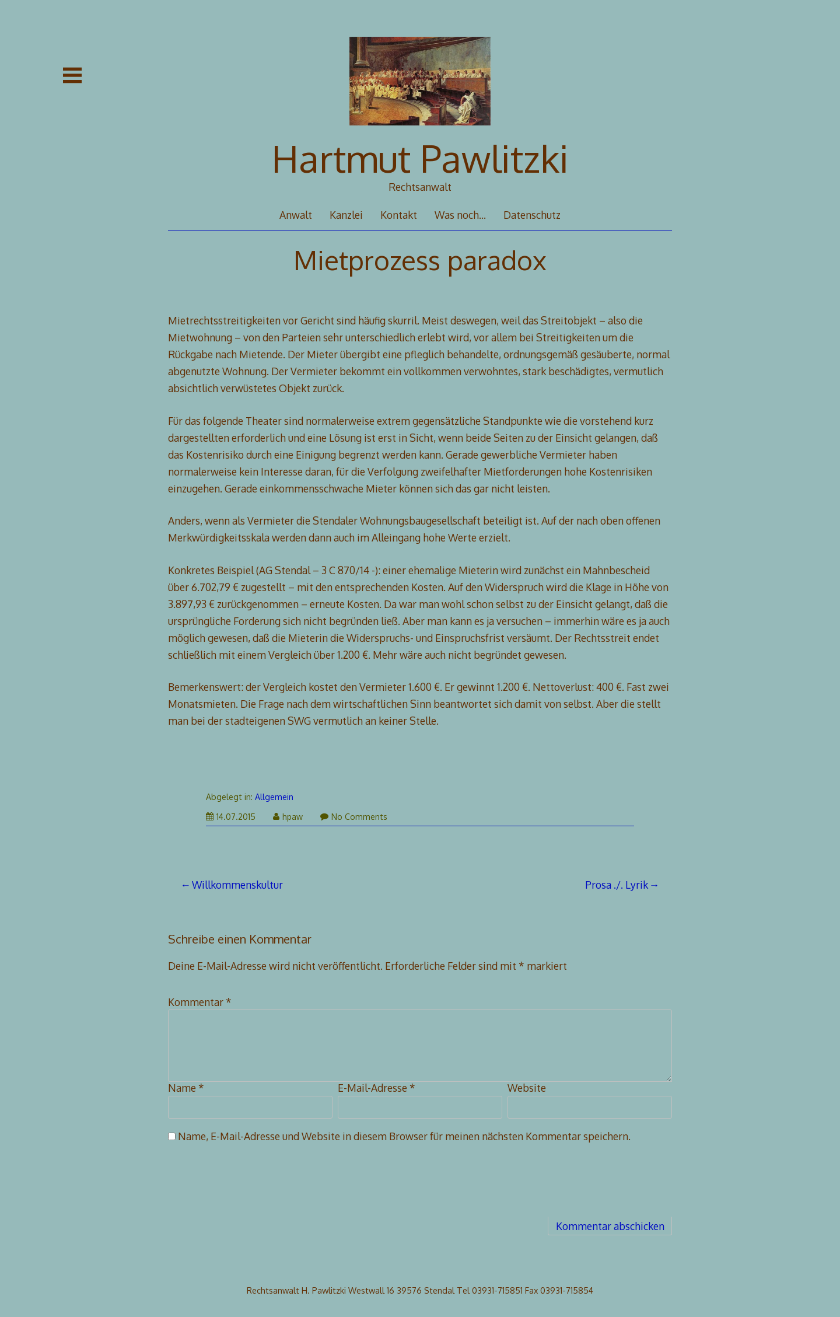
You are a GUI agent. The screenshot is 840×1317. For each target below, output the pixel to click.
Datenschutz (532, 214)
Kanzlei (346, 214)
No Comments (353, 817)
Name (186, 1087)
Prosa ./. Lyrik (616, 884)
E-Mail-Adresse (376, 1087)
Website (527, 1087)
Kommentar (200, 1001)
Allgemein (274, 797)
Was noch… (460, 214)
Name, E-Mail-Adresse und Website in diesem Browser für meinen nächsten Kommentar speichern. (404, 1136)
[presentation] (256, 1185)
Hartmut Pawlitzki (420, 157)
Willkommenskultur (237, 884)
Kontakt (398, 214)
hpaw (288, 817)
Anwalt (295, 214)
